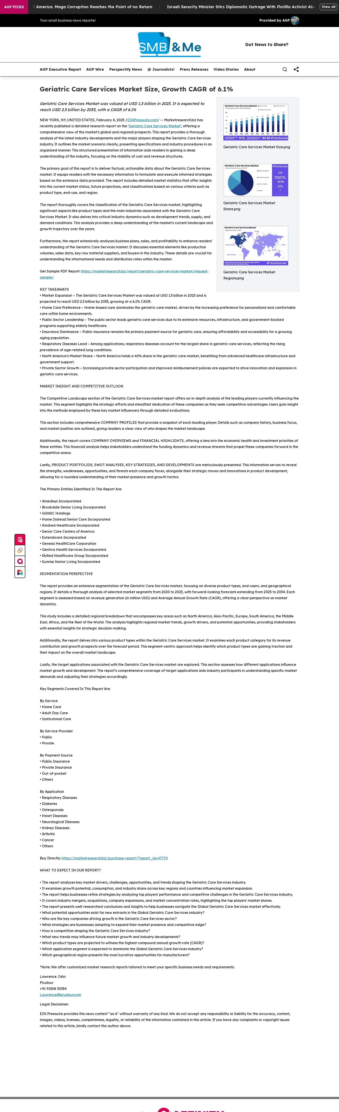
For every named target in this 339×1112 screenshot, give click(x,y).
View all (328, 7)
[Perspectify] (20, 550)
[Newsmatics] (20, 572)
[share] (296, 69)
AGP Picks (14, 7)
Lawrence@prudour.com (60, 995)
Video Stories (226, 69)
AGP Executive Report (60, 69)
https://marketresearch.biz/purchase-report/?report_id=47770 (115, 858)
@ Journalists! (160, 69)
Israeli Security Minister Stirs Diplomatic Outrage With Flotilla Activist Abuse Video (254, 6)
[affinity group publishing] (20, 561)
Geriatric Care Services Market (155, 126)
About (249, 69)
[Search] (285, 69)
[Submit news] (20, 539)
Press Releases (194, 69)
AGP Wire (95, 69)
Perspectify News (125, 69)
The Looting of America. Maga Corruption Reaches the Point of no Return (83, 6)
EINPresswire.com (142, 120)
